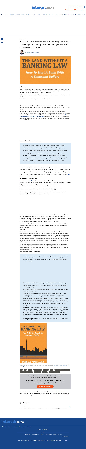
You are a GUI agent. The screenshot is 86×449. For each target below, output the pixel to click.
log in (80, 7)
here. (83, 10)
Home (2, 14)
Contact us (8, 426)
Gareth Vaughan (36, 52)
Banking (33, 14)
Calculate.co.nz (36, 440)
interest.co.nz (21, 440)
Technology (45, 14)
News (7, 14)
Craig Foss (45, 372)
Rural (56, 14)
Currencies (66, 14)
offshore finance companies (26, 372)
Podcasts (61, 14)
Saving (23, 14)
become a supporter (45, 386)
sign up (72, 7)
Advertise (29, 426)
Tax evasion (46, 369)
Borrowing (17, 14)
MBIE (25, 369)
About (3, 426)
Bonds (83, 14)
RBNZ (21, 369)
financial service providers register (62, 369)
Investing (28, 14)
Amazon (30, 369)
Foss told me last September (26, 180)
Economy (39, 14)
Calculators (77, 14)
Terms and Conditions (16, 426)
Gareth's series (37, 372)
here (54, 383)
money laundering (37, 369)
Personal (51, 14)
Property (12, 14)
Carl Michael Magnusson (54, 372)
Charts (72, 14)
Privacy (24, 426)
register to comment (59, 391)
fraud (51, 369)
